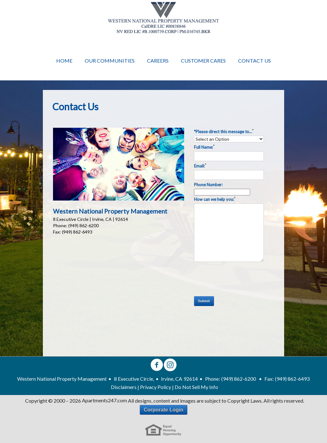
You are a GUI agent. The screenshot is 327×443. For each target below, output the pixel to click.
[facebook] (156, 365)
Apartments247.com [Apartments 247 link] (104, 400)
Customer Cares (203, 61)
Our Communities (110, 61)
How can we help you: (215, 198)
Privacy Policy (155, 387)
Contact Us (254, 61)
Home (64, 61)
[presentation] (242, 279)
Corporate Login (163, 409)
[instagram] (170, 365)
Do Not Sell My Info (196, 387)
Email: (200, 165)
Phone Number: (208, 184)
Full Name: (204, 146)
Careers (158, 61)
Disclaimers (124, 387)
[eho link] (163, 430)
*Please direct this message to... (224, 131)
